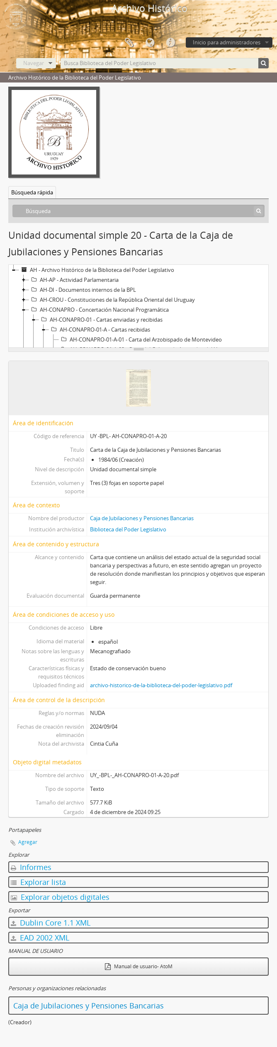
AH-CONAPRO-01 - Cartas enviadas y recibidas (101, 320)
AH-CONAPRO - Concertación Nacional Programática (99, 310)
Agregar (27, 842)
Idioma (149, 42)
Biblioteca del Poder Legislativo (128, 529)
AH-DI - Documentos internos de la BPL (82, 290)
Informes (31, 867)
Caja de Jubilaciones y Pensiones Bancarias (142, 518)
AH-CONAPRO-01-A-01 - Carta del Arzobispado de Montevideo (140, 339)
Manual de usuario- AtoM (139, 966)
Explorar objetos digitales (60, 897)
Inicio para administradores (226, 42)
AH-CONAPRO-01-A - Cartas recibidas (99, 329)
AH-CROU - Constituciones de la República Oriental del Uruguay (112, 300)
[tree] (138, 306)
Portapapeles (129, 42)
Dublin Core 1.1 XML (50, 923)
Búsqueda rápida (32, 192)
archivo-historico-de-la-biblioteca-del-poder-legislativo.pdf (161, 685)
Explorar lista (38, 882)
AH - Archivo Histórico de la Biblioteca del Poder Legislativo (96, 270)
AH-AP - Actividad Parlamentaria (74, 280)
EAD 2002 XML (40, 938)
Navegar (33, 63)
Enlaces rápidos (170, 42)
